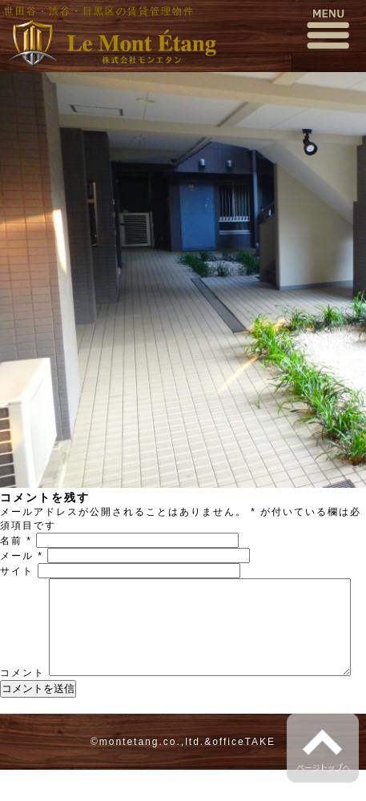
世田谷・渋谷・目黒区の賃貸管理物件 (99, 11)
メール (21, 556)
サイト (17, 571)
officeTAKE (244, 773)
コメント (22, 584)
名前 (16, 540)
